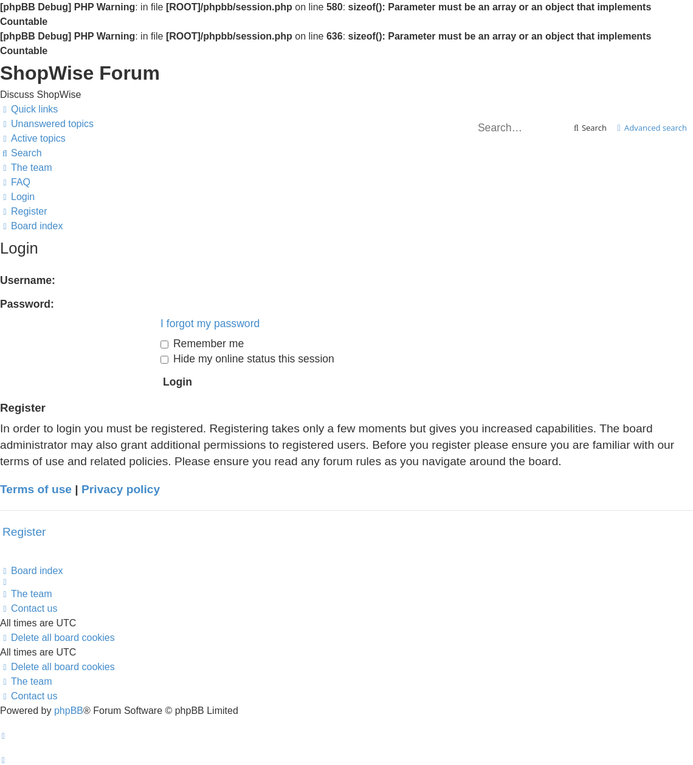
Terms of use (36, 489)
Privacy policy (120, 489)
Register (24, 531)
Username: (27, 280)
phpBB (68, 710)
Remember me (202, 344)
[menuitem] (47, 124)
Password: (27, 304)
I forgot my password (210, 323)
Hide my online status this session (247, 359)
